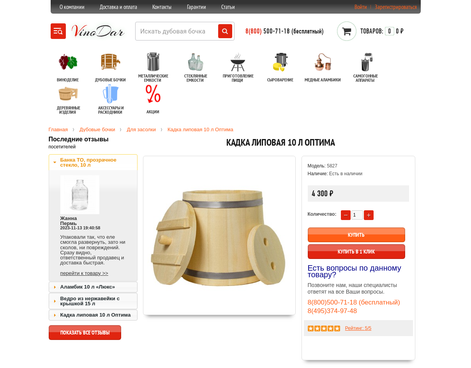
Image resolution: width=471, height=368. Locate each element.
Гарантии (196, 7)
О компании (72, 7)
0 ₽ (382, 31)
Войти (361, 7)
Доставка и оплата (118, 7)
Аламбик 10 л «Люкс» (87, 287)
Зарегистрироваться (396, 7)
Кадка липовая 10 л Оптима (95, 315)
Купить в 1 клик (356, 251)
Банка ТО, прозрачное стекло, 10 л (88, 162)
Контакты (161, 7)
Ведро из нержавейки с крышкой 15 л (90, 301)
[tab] (93, 162)
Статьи (228, 7)
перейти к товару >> (84, 273)
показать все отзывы (84, 334)
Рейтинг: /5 (358, 328)
